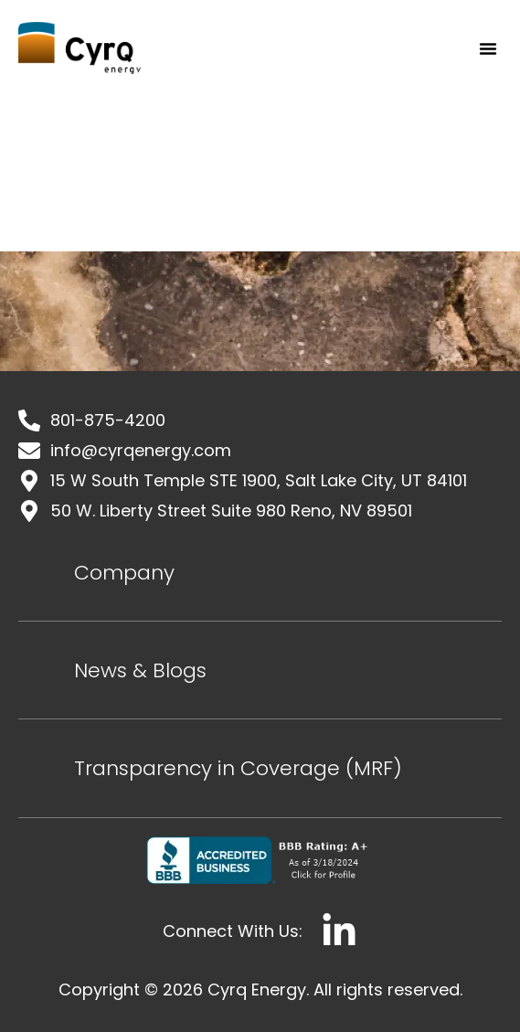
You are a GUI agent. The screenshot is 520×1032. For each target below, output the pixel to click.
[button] (488, 48)
